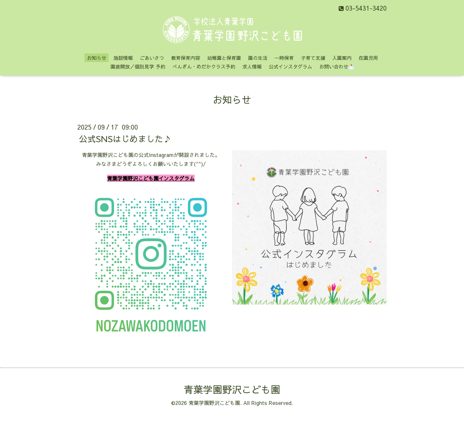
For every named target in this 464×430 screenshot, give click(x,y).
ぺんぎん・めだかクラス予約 (203, 66)
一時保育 (284, 57)
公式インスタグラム (290, 66)
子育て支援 (313, 57)
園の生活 (257, 57)
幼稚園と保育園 (224, 57)
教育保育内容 (185, 57)
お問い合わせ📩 (336, 66)
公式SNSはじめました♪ (125, 138)
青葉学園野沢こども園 (232, 389)
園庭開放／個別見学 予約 (138, 66)
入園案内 (342, 57)
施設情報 (123, 57)
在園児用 (368, 57)
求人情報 (252, 66)
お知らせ (96, 57)
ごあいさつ (152, 57)
